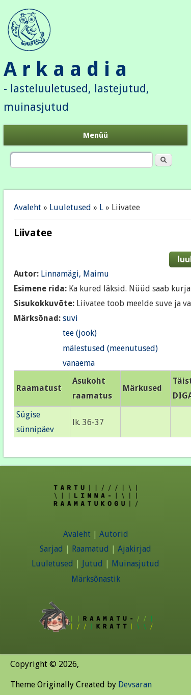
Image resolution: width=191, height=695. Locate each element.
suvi (70, 318)
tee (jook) (80, 333)
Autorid (113, 534)
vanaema (79, 363)
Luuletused (70, 207)
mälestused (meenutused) (110, 348)
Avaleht (27, 207)
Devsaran (135, 684)
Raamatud (90, 549)
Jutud (92, 563)
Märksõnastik (95, 579)
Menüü (95, 135)
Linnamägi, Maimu (75, 274)
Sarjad (51, 549)
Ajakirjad (134, 549)
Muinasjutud (135, 563)
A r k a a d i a (65, 69)
